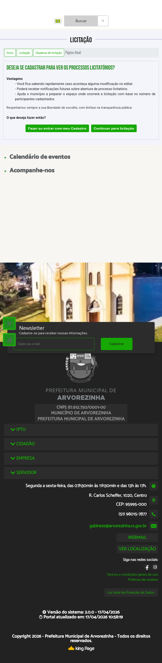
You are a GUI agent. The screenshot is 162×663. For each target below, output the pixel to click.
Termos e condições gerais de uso (132, 575)
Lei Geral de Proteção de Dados (131, 592)
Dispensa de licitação (49, 53)
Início (10, 53)
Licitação (24, 53)
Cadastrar (116, 344)
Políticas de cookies (143, 580)
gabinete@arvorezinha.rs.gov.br (118, 526)
